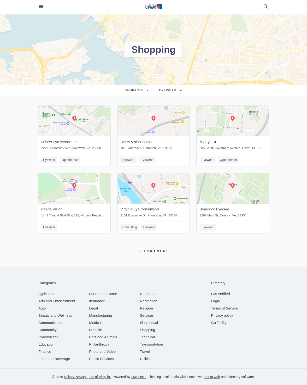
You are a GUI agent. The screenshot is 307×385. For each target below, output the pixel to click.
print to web (211, 377)
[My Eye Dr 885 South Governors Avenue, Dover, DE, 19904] (233, 128)
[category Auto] (42, 308)
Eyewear (49, 160)
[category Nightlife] (95, 330)
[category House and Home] (103, 294)
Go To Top (219, 323)
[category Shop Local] (149, 323)
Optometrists (70, 160)
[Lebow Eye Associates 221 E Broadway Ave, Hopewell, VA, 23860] (74, 128)
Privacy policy (222, 315)
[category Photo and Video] (102, 351)
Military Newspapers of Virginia (87, 377)
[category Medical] (95, 323)
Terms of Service (224, 308)
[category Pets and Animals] (103, 337)
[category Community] (47, 330)
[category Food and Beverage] (54, 359)
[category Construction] (48, 337)
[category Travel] (145, 351)
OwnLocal (138, 377)
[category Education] (46, 344)
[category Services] (147, 315)
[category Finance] (44, 351)
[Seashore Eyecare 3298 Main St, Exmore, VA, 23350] (233, 196)
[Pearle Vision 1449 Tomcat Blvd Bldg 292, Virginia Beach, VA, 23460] (74, 196)
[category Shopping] (147, 330)
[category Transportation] (151, 344)
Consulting (129, 227)
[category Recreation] (148, 301)
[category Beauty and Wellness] (55, 315)
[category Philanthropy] (99, 344)
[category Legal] (93, 308)
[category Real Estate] (149, 294)
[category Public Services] (101, 359)
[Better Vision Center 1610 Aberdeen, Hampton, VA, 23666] (153, 128)
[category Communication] (50, 323)
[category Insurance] (97, 301)
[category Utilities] (145, 359)
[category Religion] (146, 308)
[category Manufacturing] (100, 315)
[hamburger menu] (41, 7)
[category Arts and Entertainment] (56, 301)
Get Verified (220, 294)
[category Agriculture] (47, 294)
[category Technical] (147, 337)
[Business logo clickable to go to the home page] (153, 7)
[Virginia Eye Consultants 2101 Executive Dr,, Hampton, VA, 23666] (153, 196)
